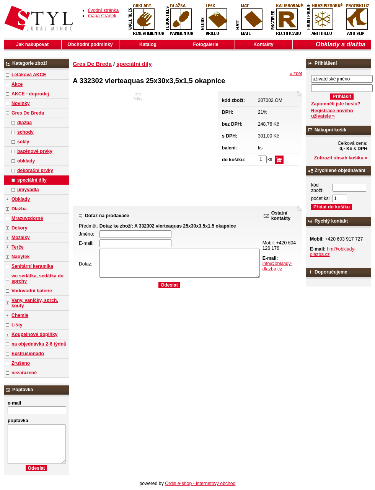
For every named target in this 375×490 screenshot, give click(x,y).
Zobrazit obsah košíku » (340, 158)
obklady (26, 161)
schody (25, 132)
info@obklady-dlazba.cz (277, 266)
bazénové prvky (34, 151)
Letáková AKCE (28, 74)
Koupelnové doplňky (34, 334)
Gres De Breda (27, 113)
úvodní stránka (103, 10)
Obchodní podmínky (89, 44)
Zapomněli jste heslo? (335, 104)
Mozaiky (20, 237)
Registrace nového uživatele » (332, 113)
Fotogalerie (205, 44)
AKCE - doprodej (30, 94)
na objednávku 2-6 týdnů (38, 344)
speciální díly (32, 180)
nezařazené (24, 372)
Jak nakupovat (32, 44)
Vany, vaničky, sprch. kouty (34, 303)
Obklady (20, 199)
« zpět (296, 73)
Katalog (148, 44)
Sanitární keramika (32, 266)
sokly (23, 141)
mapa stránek (102, 15)
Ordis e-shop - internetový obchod (200, 483)
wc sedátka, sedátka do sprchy (37, 278)
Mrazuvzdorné (27, 218)
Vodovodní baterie (31, 290)
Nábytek (20, 256)
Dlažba (18, 208)
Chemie (19, 315)
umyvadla (28, 189)
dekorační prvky (35, 170)
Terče (17, 247)
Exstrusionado (27, 353)
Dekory (19, 228)
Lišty (17, 325)
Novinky (20, 103)
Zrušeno (20, 363)
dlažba (24, 122)
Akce (17, 84)
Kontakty (263, 44)
